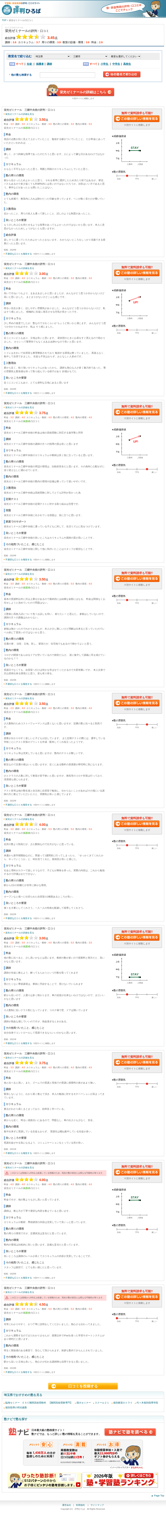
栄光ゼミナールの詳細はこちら (83, 92)
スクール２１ (102, 1402)
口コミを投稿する (83, 1386)
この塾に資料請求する (137, 119)
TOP (4, 20)
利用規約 (80, 1505)
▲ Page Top (157, 1495)
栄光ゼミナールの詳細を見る (19, 114)
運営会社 (66, 1505)
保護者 (40, 63)
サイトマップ (97, 1505)
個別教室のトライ (122, 1402)
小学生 (105, 63)
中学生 (116, 63)
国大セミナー (84, 1402)
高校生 (127, 63)
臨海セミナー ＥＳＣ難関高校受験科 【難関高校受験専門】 (38, 1402)
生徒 (30, 63)
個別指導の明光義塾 (16, 1407)
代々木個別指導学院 (147, 1402)
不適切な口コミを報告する (18, 254)
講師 (49, 63)
